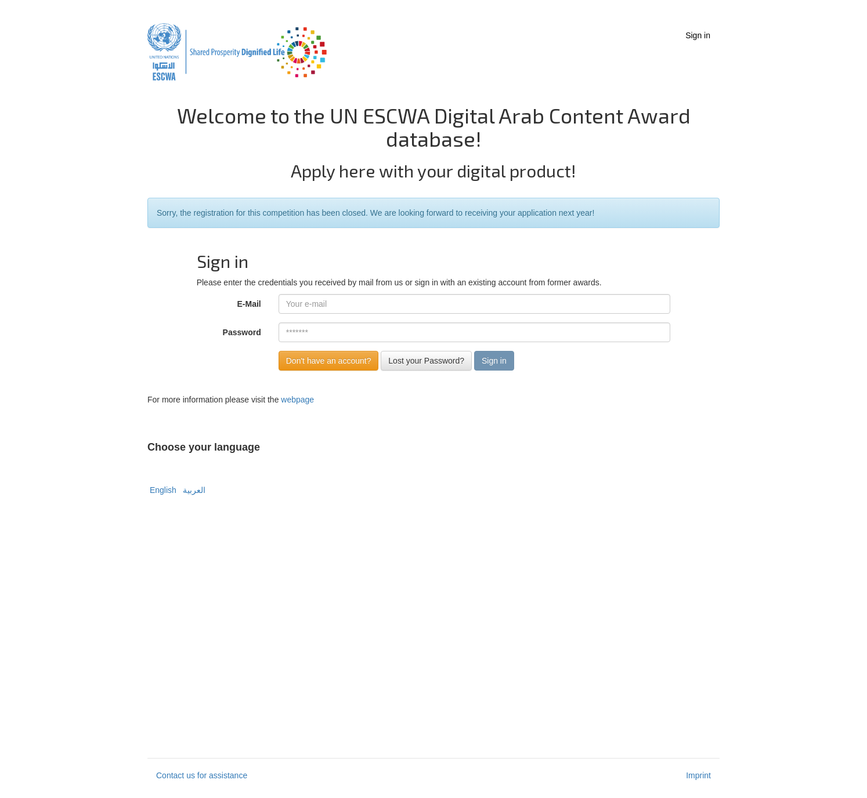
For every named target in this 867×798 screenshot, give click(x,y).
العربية (192, 490)
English (163, 490)
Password (242, 332)
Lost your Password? (426, 360)
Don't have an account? (328, 360)
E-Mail (249, 304)
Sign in (697, 35)
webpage (297, 399)
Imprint (698, 775)
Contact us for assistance (201, 775)
